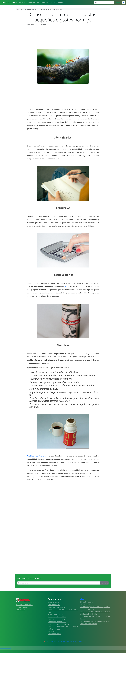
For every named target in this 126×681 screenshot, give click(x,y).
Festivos (22, 2)
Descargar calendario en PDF (59, 624)
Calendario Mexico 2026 (57, 619)
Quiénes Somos (21, 607)
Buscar (118, 2)
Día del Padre (85, 604)
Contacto (61, 2)
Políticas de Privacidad (24, 605)
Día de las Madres (86, 602)
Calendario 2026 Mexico (5, 648)
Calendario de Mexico (9, 2)
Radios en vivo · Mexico (56, 607)
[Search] (104, 2)
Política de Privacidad (56, 614)
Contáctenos (20, 609)
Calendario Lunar (54, 634)
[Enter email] (59, 583)
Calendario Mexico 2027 (57, 622)
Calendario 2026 (33, 2)
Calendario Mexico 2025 (57, 617)
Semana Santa (53, 602)
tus (36, 456)
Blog (55, 2)
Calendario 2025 (46, 2)
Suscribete (104, 583)
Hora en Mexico (54, 605)
